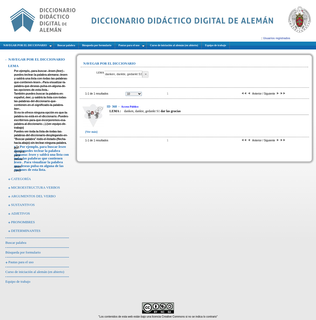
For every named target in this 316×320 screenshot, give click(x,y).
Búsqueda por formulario (23, 252)
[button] (145, 74)
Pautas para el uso (21, 262)
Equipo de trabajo (17, 281)
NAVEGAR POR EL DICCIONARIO (36, 59)
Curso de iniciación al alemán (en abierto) (34, 272)
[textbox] (123, 74)
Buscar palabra (15, 243)
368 (112, 106)
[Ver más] (91, 131)
